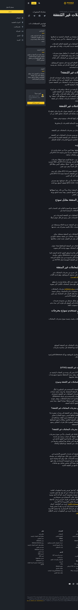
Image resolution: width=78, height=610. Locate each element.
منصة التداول (54, 534)
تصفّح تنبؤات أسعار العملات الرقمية (11, 545)
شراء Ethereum (15, 560)
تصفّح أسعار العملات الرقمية (12, 536)
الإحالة (36, 540)
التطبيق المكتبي (34, 536)
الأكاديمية (55, 543)
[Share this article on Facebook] (15, 16)
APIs (37, 564)
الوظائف (74, 536)
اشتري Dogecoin (15, 558)
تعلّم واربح (16, 534)
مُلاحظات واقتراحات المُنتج (32, 559)
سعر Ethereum (15, 540)
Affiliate (36, 538)
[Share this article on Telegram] (9, 16)
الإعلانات (74, 538)
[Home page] (44, 3)
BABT (55, 551)
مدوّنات (74, 554)
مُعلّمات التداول (34, 568)
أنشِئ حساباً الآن (11, 103)
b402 (56, 575)
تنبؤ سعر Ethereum (14, 549)
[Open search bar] (14, 3)
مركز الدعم (35, 557)
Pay (56, 538)
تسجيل (9, 3)
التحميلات (36, 534)
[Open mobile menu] (4, 3)
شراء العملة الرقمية (52, 536)
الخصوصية (73, 549)
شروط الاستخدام (15, 600)
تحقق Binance (34, 566)
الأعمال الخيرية (53, 556)
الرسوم (36, 561)
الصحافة (74, 543)
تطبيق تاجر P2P (53, 564)
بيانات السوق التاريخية (33, 545)
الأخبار (74, 540)
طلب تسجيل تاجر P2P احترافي (50, 566)
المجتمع (74, 556)
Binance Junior (53, 540)
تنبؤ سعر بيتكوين (15, 547)
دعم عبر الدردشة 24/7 (33, 555)
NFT (56, 549)
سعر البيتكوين (16, 538)
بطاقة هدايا (54, 545)
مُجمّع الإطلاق (54, 547)
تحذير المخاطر (72, 558)
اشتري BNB (16, 554)
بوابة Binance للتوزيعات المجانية (30, 570)
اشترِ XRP (16, 556)
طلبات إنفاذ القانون (33, 572)
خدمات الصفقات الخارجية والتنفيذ (30, 543)
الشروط (74, 547)
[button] (4, 3)
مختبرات (55, 572)
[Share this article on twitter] (20, 16)
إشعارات (74, 560)
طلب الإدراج (54, 568)
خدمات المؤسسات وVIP (51, 570)
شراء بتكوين (16, 551)
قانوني (74, 545)
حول (75, 534)
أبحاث (55, 554)
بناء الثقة (74, 551)
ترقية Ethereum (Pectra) (13, 543)
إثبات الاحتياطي (34, 547)
